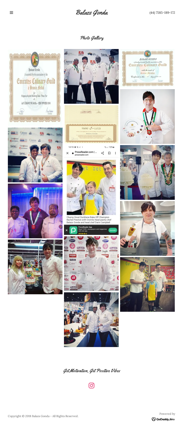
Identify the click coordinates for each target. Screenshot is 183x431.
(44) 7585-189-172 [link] (162, 13)
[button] (11, 12)
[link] (91, 13)
